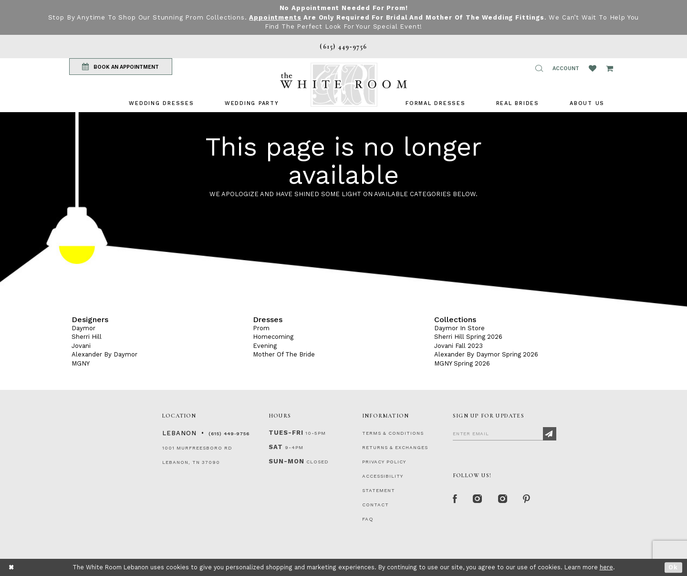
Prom (261, 328)
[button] (539, 68)
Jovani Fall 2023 (458, 345)
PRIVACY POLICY (384, 461)
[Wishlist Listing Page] (592, 68)
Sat (276, 446)
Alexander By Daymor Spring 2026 (486, 354)
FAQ (368, 519)
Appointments (275, 17)
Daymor (83, 328)
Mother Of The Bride (284, 354)
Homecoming (273, 336)
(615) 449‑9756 (229, 433)
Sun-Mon (286, 461)
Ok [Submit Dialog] (673, 567)
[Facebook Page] (455, 499)
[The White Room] (343, 84)
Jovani (81, 345)
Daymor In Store (459, 328)
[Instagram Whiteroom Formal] (478, 499)
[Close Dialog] (12, 567)
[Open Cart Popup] (609, 68)
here (606, 567)
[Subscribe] (549, 433)
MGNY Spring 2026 (462, 363)
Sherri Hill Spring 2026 (468, 336)
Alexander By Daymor (104, 354)
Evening (265, 345)
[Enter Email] (504, 433)
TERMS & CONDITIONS (393, 433)
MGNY (81, 363)
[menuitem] (161, 103)
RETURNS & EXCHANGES (395, 447)
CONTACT (375, 504)
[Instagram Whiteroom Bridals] (503, 499)
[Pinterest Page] (527, 499)
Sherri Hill (87, 336)
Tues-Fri (286, 432)
